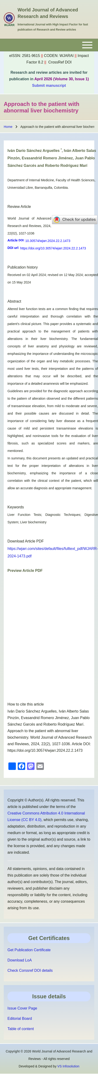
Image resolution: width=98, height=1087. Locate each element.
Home (8, 127)
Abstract (14, 301)
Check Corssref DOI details (30, 970)
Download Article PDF (25, 541)
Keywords (15, 507)
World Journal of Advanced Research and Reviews (48, 13)
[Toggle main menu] (49, 45)
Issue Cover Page (22, 1008)
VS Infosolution (68, 1066)
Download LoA (19, 960)
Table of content (20, 1029)
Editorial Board (19, 1019)
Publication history (22, 267)
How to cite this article (25, 704)
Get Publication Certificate (29, 950)
